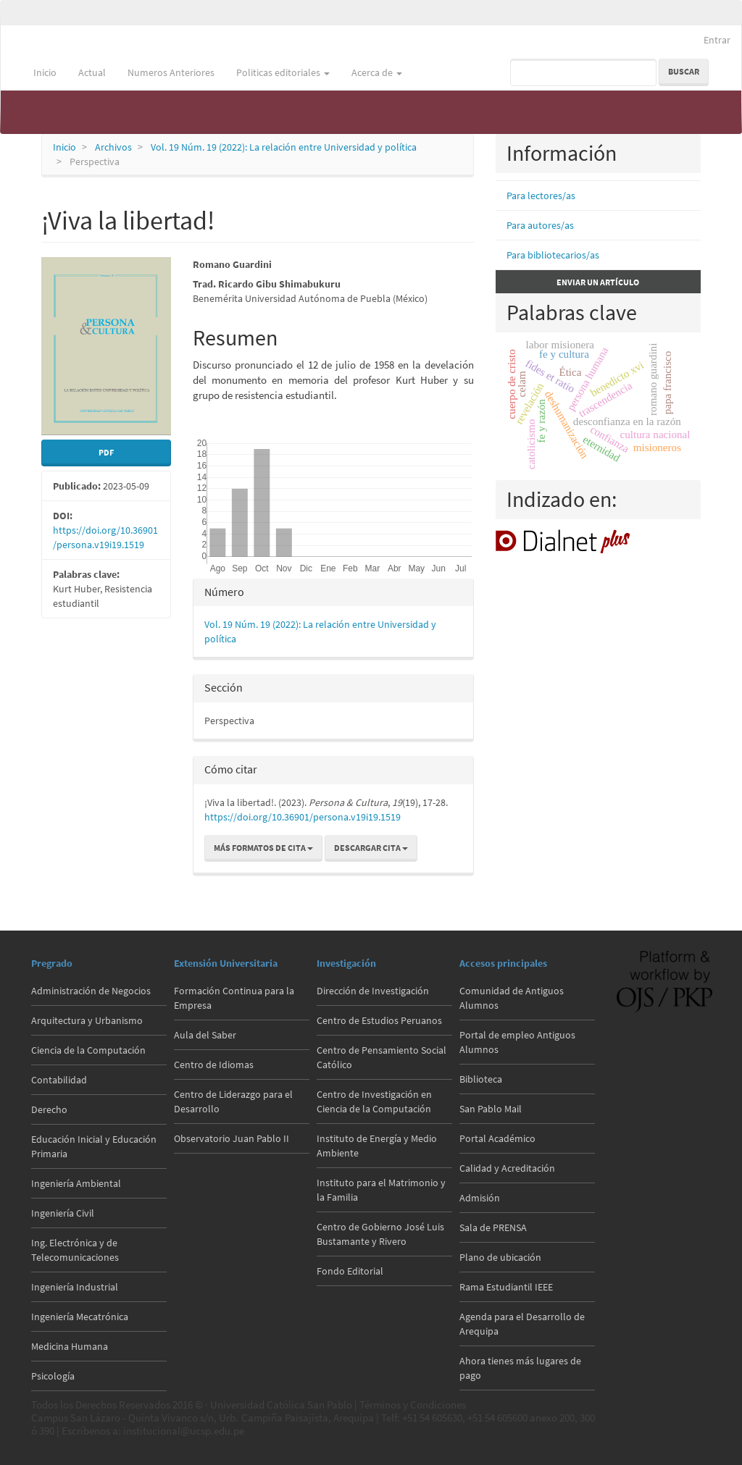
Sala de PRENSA (493, 1227)
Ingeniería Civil (62, 1213)
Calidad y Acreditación (507, 1168)
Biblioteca (480, 1079)
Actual (92, 72)
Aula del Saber (205, 1034)
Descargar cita (371, 847)
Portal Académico (497, 1138)
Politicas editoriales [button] (283, 72)
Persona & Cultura (61, 36)
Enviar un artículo (597, 282)
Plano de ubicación (500, 1257)
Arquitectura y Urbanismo (87, 1020)
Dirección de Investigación (373, 990)
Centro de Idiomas (214, 1064)
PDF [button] (106, 452)
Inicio (45, 72)
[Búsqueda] (583, 72)
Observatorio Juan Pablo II (231, 1138)
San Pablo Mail (490, 1108)
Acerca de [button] (376, 72)
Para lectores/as (541, 195)
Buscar (683, 71)
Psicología (53, 1375)
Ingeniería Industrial (74, 1286)
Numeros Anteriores (171, 72)
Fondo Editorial (350, 1270)
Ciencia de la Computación (88, 1050)
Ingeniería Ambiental (76, 1183)
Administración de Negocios (91, 990)
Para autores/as (540, 225)
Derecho (49, 1109)
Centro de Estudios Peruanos (379, 1020)
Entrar (717, 39)
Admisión (479, 1197)
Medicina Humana (69, 1346)
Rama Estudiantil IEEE (506, 1286)
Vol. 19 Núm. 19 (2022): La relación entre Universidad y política (284, 147)
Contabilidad (59, 1079)
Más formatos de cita (263, 847)
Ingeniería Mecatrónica (79, 1316)
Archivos (113, 147)
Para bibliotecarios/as (553, 254)
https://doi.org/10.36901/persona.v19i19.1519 (302, 816)
